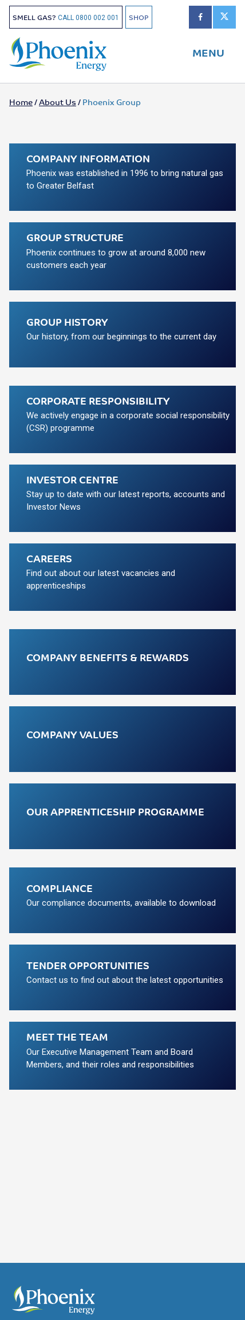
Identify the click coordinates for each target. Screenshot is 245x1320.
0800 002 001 (97, 18)
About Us (57, 102)
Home (21, 102)
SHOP (139, 17)
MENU (208, 52)
